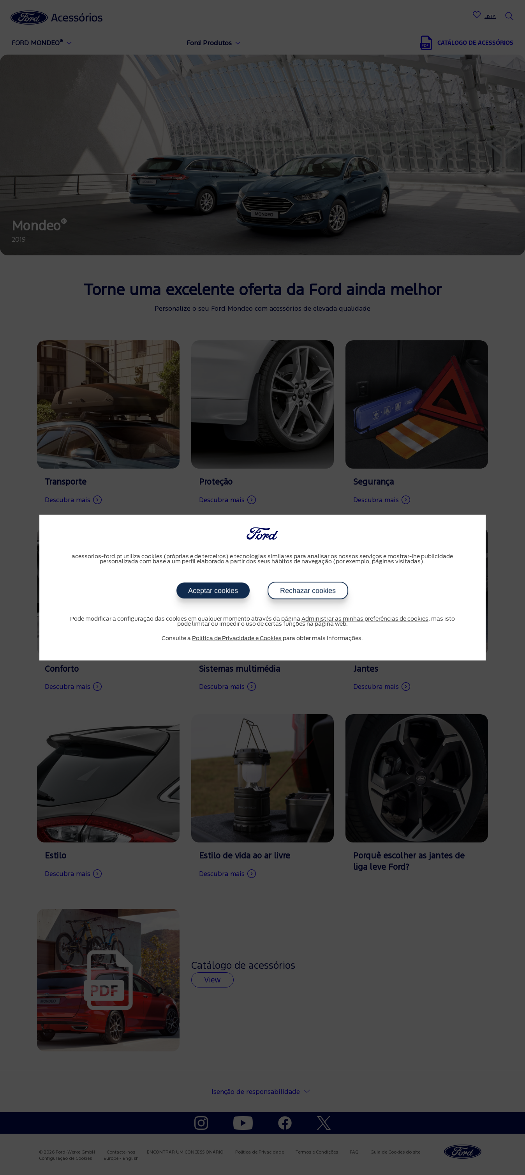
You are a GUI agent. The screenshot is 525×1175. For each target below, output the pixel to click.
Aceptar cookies (213, 591)
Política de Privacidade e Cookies (237, 638)
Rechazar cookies (308, 591)
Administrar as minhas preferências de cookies (364, 619)
